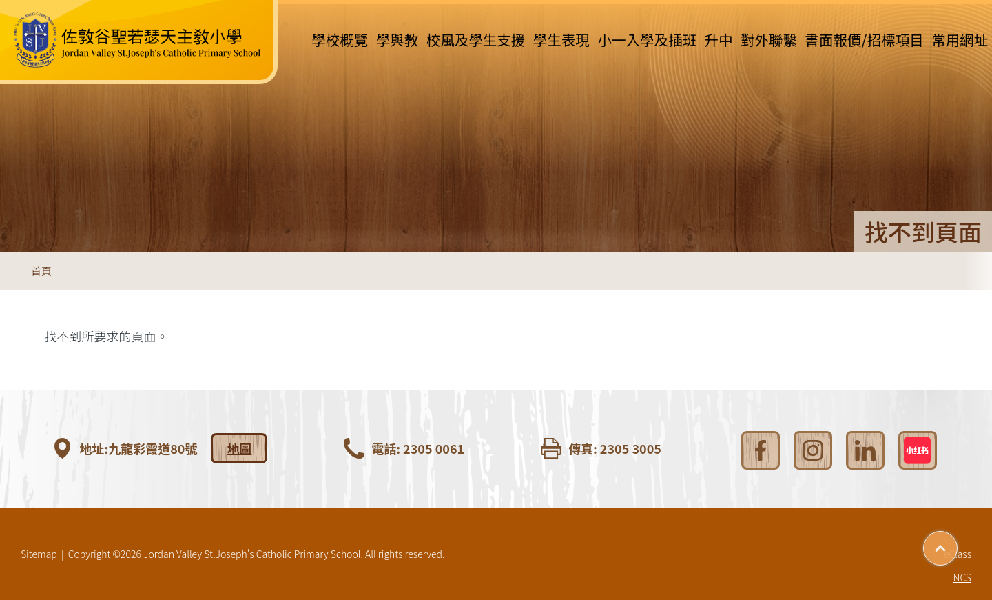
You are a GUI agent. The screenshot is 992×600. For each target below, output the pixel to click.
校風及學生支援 (476, 39)
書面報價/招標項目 (864, 39)
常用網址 (959, 39)
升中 (718, 39)
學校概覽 (339, 39)
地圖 (239, 448)
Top (957, 543)
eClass (957, 554)
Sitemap (39, 554)
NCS (962, 577)
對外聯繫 (769, 39)
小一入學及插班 (646, 39)
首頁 (41, 270)
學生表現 (561, 39)
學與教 (397, 39)
